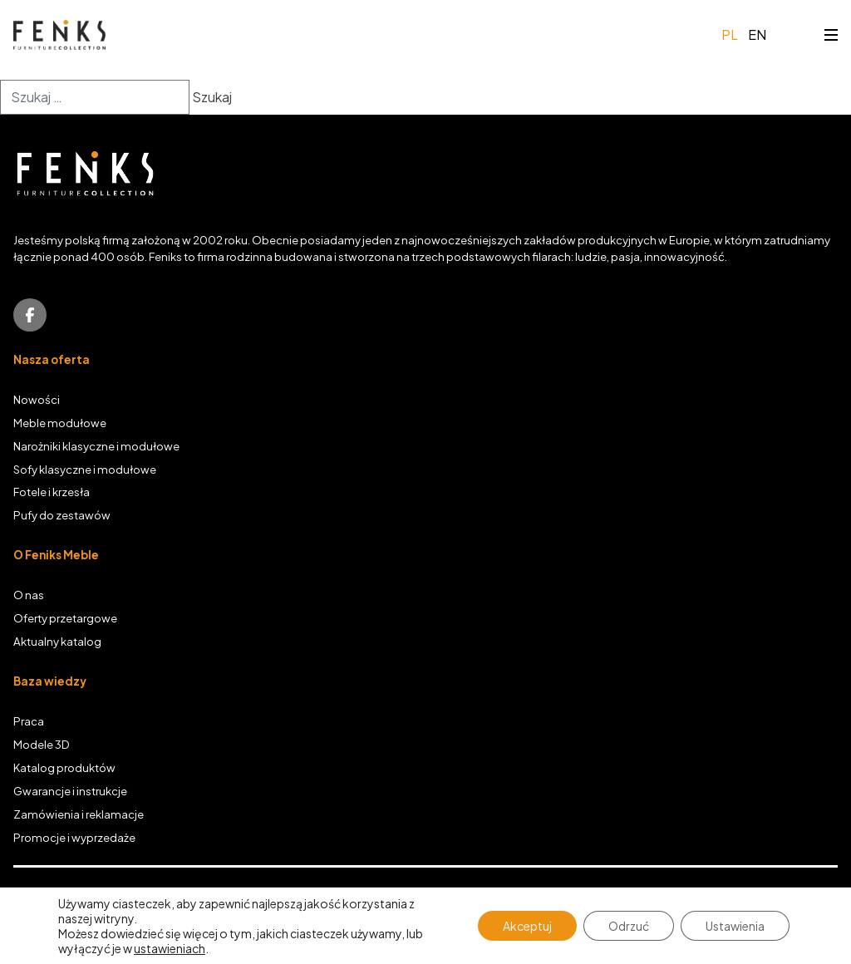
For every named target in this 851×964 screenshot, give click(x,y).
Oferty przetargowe (65, 618)
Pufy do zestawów (62, 515)
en (757, 34)
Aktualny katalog (57, 641)
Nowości (36, 399)
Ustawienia (735, 925)
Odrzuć (628, 925)
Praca (28, 721)
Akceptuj (527, 925)
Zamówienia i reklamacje (78, 814)
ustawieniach (169, 948)
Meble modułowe (59, 423)
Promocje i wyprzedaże (74, 837)
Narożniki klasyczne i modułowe (96, 446)
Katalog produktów (64, 767)
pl (729, 34)
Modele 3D (41, 744)
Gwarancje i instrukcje (70, 791)
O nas (28, 595)
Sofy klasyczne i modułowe (84, 469)
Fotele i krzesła (51, 491)
